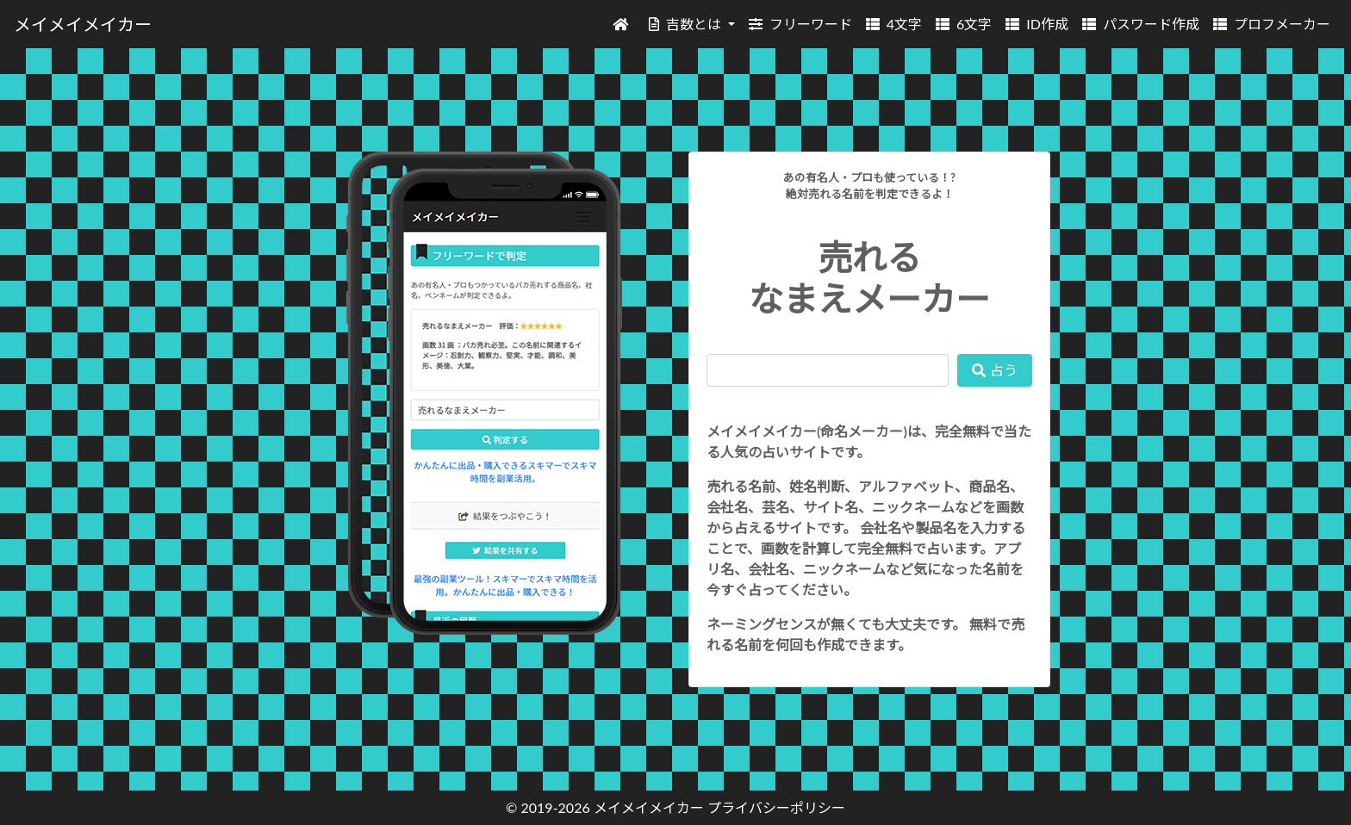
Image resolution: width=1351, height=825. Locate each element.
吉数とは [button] (687, 24)
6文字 (964, 24)
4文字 (894, 24)
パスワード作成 (1140, 24)
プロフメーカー (1271, 24)
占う (994, 370)
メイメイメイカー (83, 24)
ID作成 (1036, 24)
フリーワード (800, 24)
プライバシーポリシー (776, 807)
